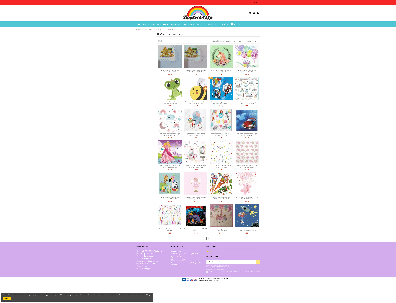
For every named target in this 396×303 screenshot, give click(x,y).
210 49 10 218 (177, 257)
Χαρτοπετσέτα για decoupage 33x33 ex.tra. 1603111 (196, 71)
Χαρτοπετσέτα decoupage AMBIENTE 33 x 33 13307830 (221, 198)
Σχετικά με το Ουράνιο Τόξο (147, 261)
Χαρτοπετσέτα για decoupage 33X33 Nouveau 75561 (196, 166)
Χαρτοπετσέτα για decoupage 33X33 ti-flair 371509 (247, 102)
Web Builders (215, 280)
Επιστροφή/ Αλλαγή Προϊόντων (149, 254)
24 (257, 41)
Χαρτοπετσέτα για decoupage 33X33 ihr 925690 (221, 166)
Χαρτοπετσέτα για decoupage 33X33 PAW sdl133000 (196, 134)
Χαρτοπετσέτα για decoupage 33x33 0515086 (221, 71)
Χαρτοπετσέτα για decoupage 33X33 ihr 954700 (247, 71)
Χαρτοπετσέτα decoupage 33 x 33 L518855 (170, 230)
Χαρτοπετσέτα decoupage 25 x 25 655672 (195, 230)
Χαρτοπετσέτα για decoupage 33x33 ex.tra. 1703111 (170, 71)
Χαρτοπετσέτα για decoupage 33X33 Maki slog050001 (247, 134)
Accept (6, 299)
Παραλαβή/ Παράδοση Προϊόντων (150, 251)
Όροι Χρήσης (142, 266)
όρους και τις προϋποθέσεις (229, 271)
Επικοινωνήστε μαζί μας (146, 264)
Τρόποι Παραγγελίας (145, 256)
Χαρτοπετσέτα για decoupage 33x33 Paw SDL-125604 (247, 166)
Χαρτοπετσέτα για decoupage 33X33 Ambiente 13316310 (170, 134)
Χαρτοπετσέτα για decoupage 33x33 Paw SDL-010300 (170, 198)
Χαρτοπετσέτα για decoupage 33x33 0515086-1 (221, 230)
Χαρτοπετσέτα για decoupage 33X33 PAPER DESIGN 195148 (247, 230)
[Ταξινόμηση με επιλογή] (249, 41)
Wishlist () (256, 2)
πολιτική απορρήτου (252, 271)
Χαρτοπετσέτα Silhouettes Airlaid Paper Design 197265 (195, 102)
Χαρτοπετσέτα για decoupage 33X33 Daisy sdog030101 (221, 102)
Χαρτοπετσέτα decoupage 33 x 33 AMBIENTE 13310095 (247, 198)
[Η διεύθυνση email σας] (231, 262)
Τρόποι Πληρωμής (144, 259)
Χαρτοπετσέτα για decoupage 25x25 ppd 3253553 (196, 198)
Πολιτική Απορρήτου (145, 269)
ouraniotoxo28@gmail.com (182, 260)
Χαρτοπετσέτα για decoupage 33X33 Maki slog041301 (170, 166)
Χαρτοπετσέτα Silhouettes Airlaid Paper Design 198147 (170, 102)
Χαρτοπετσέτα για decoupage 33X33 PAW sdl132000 (221, 134)
